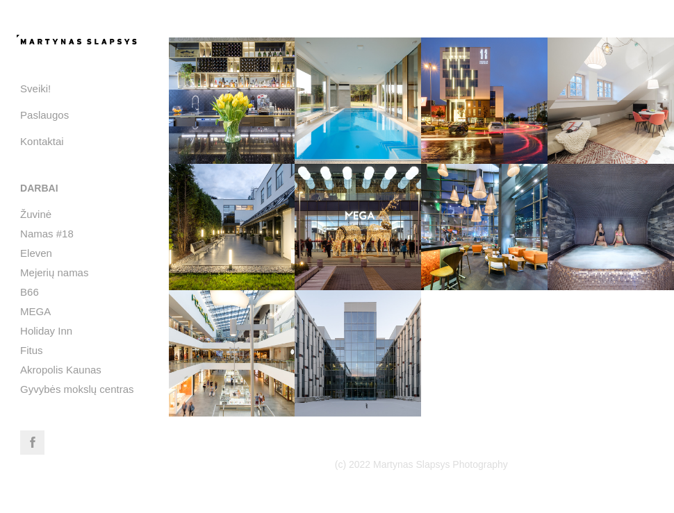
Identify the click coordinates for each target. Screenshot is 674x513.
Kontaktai (42, 141)
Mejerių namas (54, 272)
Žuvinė (35, 214)
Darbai (39, 188)
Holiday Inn (46, 331)
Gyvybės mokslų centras (76, 389)
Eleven (36, 253)
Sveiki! (35, 88)
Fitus (31, 350)
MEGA (35, 311)
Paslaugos (44, 115)
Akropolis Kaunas (60, 370)
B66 (29, 292)
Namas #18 (47, 233)
